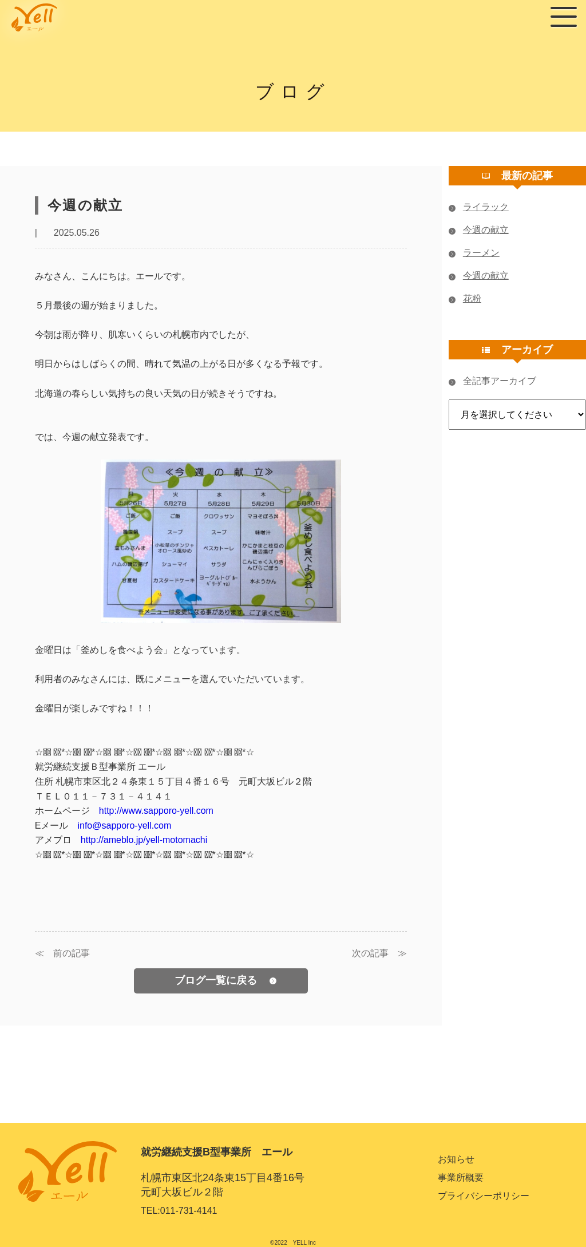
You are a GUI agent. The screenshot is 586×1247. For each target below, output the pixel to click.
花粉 (465, 298)
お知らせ (456, 1159)
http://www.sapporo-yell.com (156, 811)
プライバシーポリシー (483, 1196)
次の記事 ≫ (379, 953)
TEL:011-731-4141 (179, 1211)
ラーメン (474, 253)
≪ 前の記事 (62, 953)
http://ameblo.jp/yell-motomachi (144, 840)
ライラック (479, 207)
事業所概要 (461, 1177)
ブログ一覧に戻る (225, 980)
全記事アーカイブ (492, 381)
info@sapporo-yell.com (124, 825)
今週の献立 (479, 230)
